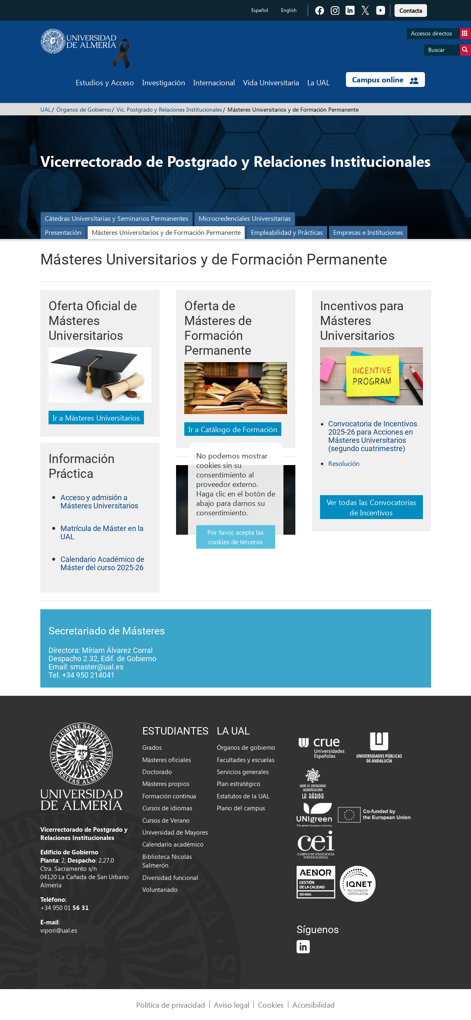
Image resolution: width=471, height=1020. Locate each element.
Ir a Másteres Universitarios (96, 417)
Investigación (163, 82)
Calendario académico (173, 844)
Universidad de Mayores (175, 832)
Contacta (410, 10)
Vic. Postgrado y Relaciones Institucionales (169, 109)
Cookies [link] (271, 1004)
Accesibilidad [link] (313, 1004)
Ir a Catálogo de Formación (232, 429)
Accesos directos (441, 33)
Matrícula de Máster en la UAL (102, 532)
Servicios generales (243, 771)
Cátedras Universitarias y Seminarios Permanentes (116, 218)
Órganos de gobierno (246, 747)
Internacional (214, 82)
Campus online (385, 79)
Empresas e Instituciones (368, 232)
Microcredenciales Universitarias (245, 218)
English (289, 10)
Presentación (63, 232)
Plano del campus (241, 808)
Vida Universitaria (271, 82)
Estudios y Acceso (105, 82)
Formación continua (169, 796)
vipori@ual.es (58, 930)
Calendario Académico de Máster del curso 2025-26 (102, 563)
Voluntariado (160, 889)
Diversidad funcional (170, 877)
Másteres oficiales (166, 760)
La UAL (318, 82)
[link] (410, 9)
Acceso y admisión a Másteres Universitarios (99, 501)
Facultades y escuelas (245, 760)
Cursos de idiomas (167, 808)
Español (259, 10)
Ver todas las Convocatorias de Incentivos (371, 507)
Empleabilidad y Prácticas (287, 232)
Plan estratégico (238, 783)
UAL (45, 109)
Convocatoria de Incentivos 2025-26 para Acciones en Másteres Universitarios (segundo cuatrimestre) (372, 436)
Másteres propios (165, 783)
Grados (152, 747)
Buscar (449, 50)
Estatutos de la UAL (243, 796)
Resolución (344, 463)
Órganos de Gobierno (83, 109)
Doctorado (157, 771)
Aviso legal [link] (231, 1004)
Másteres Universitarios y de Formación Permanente (166, 232)
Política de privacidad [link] (170, 1004)
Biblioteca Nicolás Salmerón (167, 860)
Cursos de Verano (166, 820)
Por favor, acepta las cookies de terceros (235, 537)
